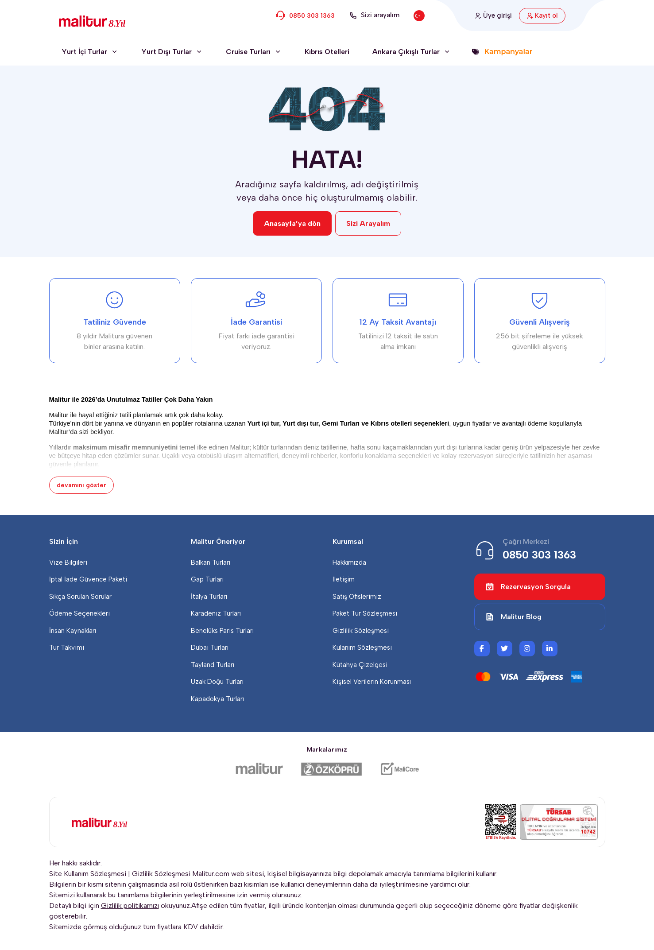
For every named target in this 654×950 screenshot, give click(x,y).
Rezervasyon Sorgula (528, 586)
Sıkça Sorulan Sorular (80, 597)
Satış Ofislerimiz (357, 597)
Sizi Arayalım (368, 223)
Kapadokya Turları (217, 699)
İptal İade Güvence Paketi (88, 579)
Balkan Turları (210, 562)
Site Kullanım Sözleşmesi (87, 873)
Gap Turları (207, 579)
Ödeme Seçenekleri (79, 613)
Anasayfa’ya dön (292, 223)
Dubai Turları (209, 647)
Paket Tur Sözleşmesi (365, 613)
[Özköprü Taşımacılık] (331, 769)
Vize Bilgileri (68, 562)
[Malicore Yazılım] (399, 769)
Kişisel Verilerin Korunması (372, 682)
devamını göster (81, 485)
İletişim (344, 579)
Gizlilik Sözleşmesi (361, 631)
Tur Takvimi (66, 647)
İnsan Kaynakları (72, 631)
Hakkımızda (349, 562)
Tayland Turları (212, 665)
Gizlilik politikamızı (130, 905)
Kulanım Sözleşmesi (362, 647)
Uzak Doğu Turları (217, 682)
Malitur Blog (513, 617)
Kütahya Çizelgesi (360, 665)
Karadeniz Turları (216, 613)
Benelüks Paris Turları (222, 631)
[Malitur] (259, 769)
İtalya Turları (209, 597)
